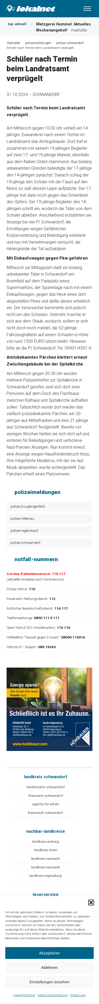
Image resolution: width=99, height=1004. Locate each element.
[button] (91, 902)
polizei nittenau (22, 518)
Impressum (78, 995)
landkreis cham (45, 850)
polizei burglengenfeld (28, 506)
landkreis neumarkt (45, 859)
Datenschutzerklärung (53, 995)
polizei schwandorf (25, 542)
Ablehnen (49, 967)
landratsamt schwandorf (46, 787)
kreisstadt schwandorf (45, 813)
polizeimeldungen (38, 43)
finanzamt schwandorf (45, 796)
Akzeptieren (49, 953)
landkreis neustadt (45, 867)
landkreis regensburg (45, 876)
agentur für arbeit (45, 804)
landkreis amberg (45, 842)
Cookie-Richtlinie (24, 995)
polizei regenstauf (24, 530)
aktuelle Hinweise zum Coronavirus (35, 579)
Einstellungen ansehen (50, 982)
